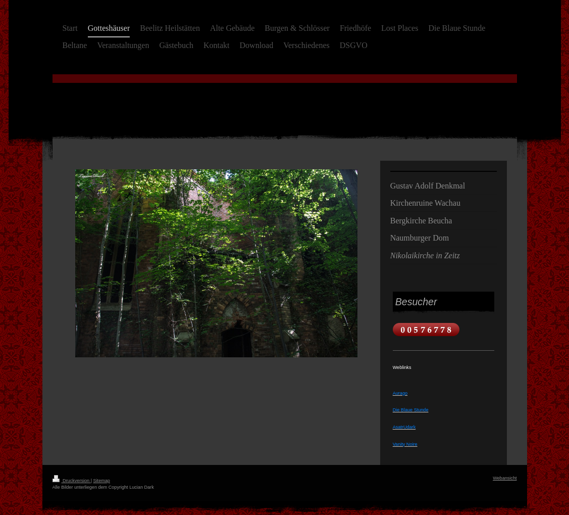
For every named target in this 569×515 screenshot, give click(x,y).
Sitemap (101, 480)
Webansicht (504, 478)
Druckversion (72, 480)
